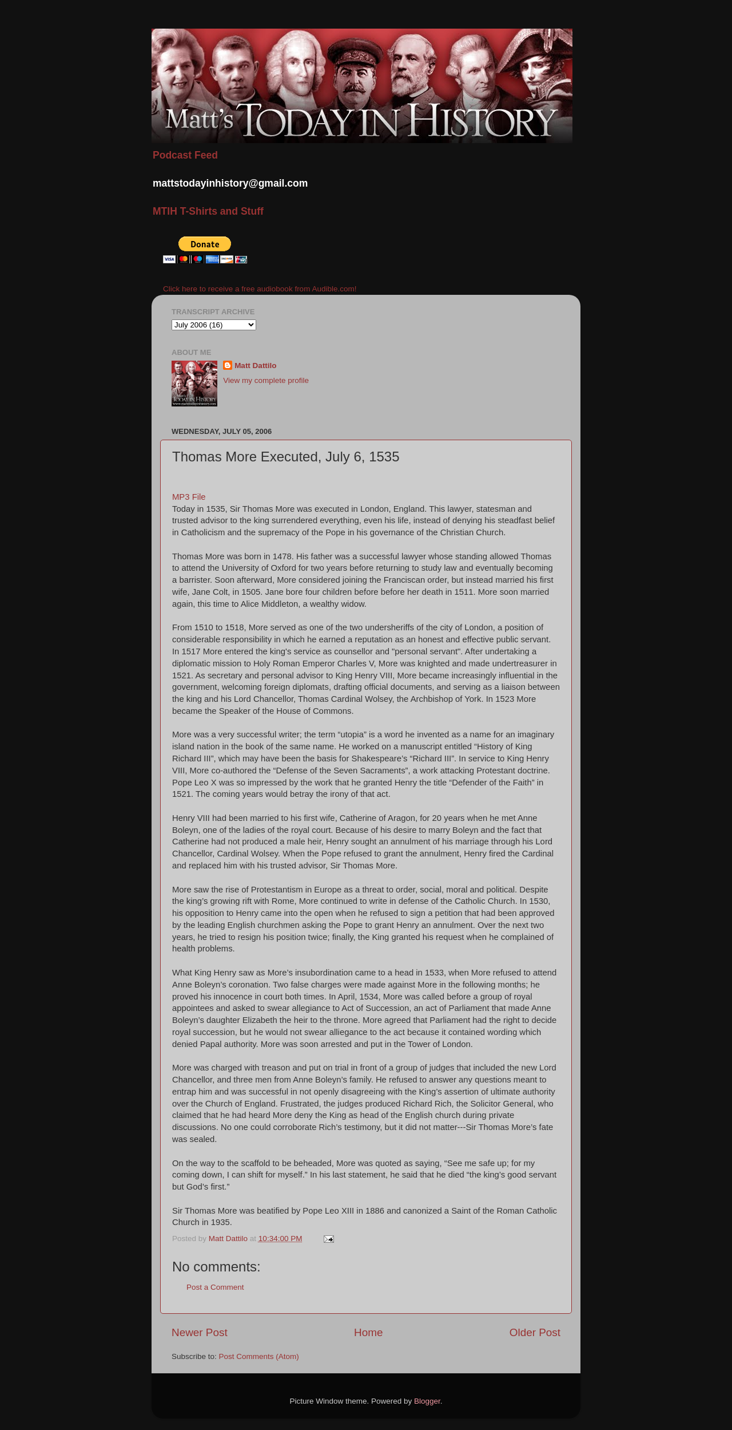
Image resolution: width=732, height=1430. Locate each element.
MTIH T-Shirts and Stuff (208, 211)
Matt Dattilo (255, 365)
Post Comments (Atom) (259, 1356)
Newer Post (200, 1332)
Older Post (535, 1332)
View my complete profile (266, 380)
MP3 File (189, 496)
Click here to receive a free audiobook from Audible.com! (259, 289)
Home (368, 1332)
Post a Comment (215, 1287)
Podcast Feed (185, 155)
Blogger (427, 1401)
